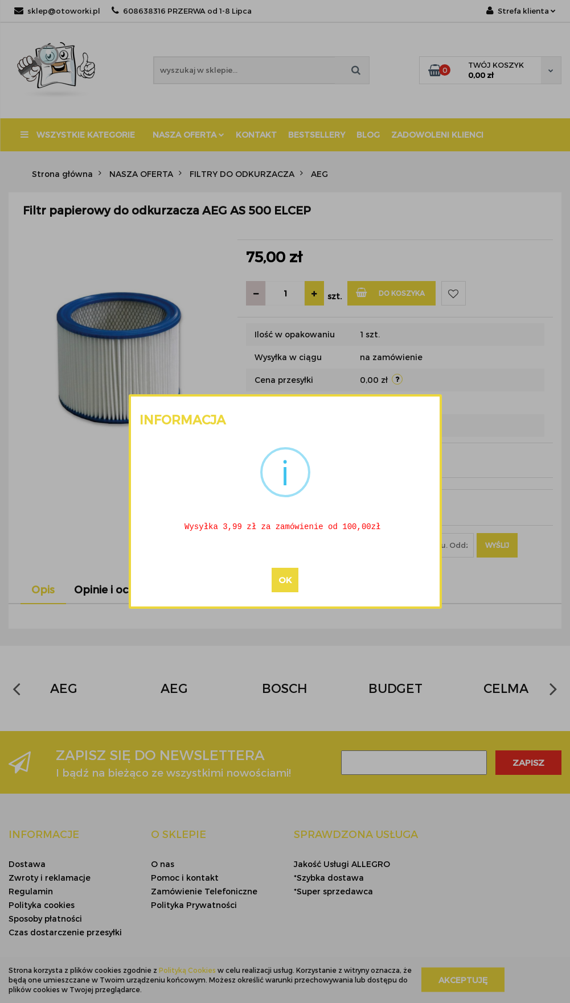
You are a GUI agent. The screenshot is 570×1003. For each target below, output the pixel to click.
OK (285, 581)
